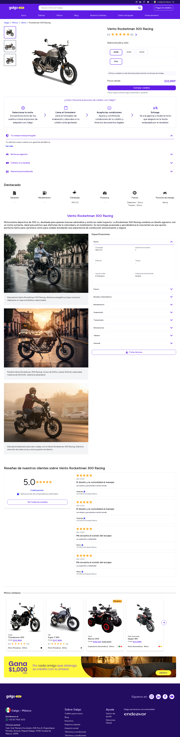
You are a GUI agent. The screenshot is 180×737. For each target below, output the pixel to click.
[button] (37, 501)
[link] (136, 2)
